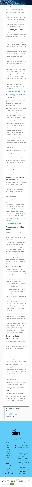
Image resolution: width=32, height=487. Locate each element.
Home (8, 445)
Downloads (8, 453)
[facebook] (20, 439)
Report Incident (8, 455)
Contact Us (8, 457)
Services (8, 451)
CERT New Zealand (23, 445)
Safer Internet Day (23, 451)
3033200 (26, 471)
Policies (8, 449)
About (8, 447)
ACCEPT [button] (11, 484)
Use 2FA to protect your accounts (13, 223)
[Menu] (29, 1)
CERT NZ (12, 408)
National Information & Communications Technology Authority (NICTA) (23, 458)
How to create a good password (13, 169)
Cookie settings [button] (5, 484)
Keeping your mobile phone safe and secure (15, 91)
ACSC (10, 414)
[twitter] (17, 439)
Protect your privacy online (12, 199)
